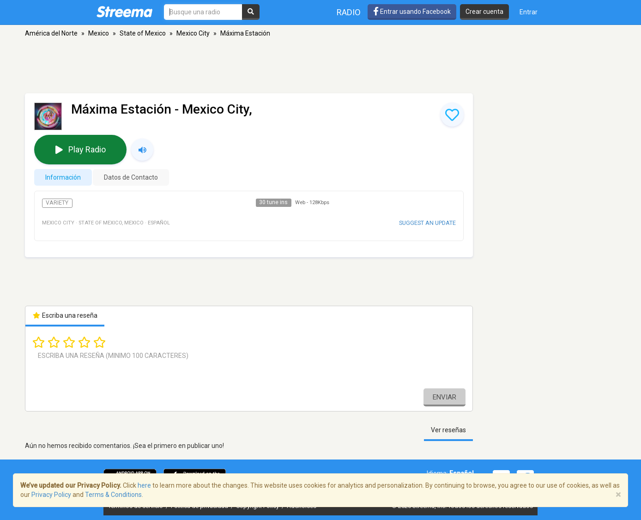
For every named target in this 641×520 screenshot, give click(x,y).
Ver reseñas (448, 430)
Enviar (444, 397)
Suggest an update (427, 222)
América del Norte (51, 33)
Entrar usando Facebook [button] (412, 11)
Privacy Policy (51, 494)
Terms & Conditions (113, 494)
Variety (57, 203)
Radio (349, 12)
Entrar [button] (529, 12)
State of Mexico (143, 33)
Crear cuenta (484, 11)
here (144, 485)
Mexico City (193, 33)
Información (63, 177)
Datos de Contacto (131, 177)
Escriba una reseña (64, 315)
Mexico (98, 33)
